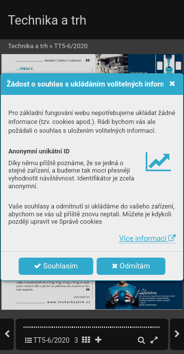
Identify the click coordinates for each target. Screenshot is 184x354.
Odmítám (131, 266)
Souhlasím (56, 266)
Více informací (147, 238)
